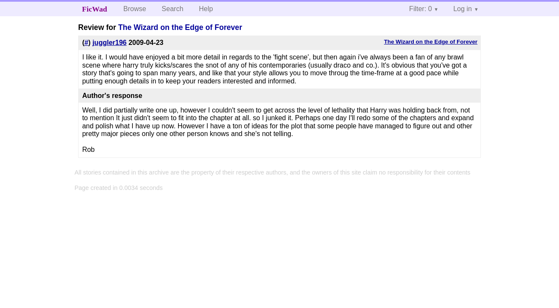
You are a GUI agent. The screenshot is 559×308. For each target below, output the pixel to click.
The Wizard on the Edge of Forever (180, 27)
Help (206, 8)
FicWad (94, 9)
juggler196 (109, 42)
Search (173, 8)
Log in (462, 8)
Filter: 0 (420, 8)
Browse (134, 8)
